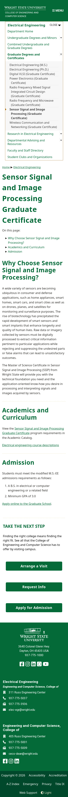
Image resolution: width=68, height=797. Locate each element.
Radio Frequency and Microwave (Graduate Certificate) (32, 103)
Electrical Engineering (27, 167)
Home (6, 167)
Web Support (28, 792)
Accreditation (58, 775)
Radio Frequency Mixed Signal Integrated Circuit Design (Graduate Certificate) (30, 91)
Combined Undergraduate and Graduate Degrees (28, 46)
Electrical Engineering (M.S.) (28, 65)
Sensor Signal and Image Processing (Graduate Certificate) (27, 113)
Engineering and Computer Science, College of (30, 686)
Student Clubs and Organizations (29, 157)
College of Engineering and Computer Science (22, 14)
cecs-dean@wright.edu (23, 753)
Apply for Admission (34, 607)
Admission (15, 251)
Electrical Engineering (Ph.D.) (29, 69)
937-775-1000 (34, 655)
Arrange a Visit (33, 566)
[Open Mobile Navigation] (58, 10)
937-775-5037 (18, 698)
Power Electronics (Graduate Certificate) (29, 80)
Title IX (59, 784)
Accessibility (37, 775)
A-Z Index (13, 784)
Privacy (46, 784)
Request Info (34, 586)
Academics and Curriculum (26, 247)
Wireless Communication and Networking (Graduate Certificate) (33, 125)
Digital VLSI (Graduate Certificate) (32, 74)
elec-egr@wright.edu (22, 709)
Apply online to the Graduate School (26, 504)
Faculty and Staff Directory (25, 150)
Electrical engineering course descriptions (30, 445)
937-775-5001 (18, 742)
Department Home (20, 31)
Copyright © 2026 (13, 775)
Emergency (30, 784)
